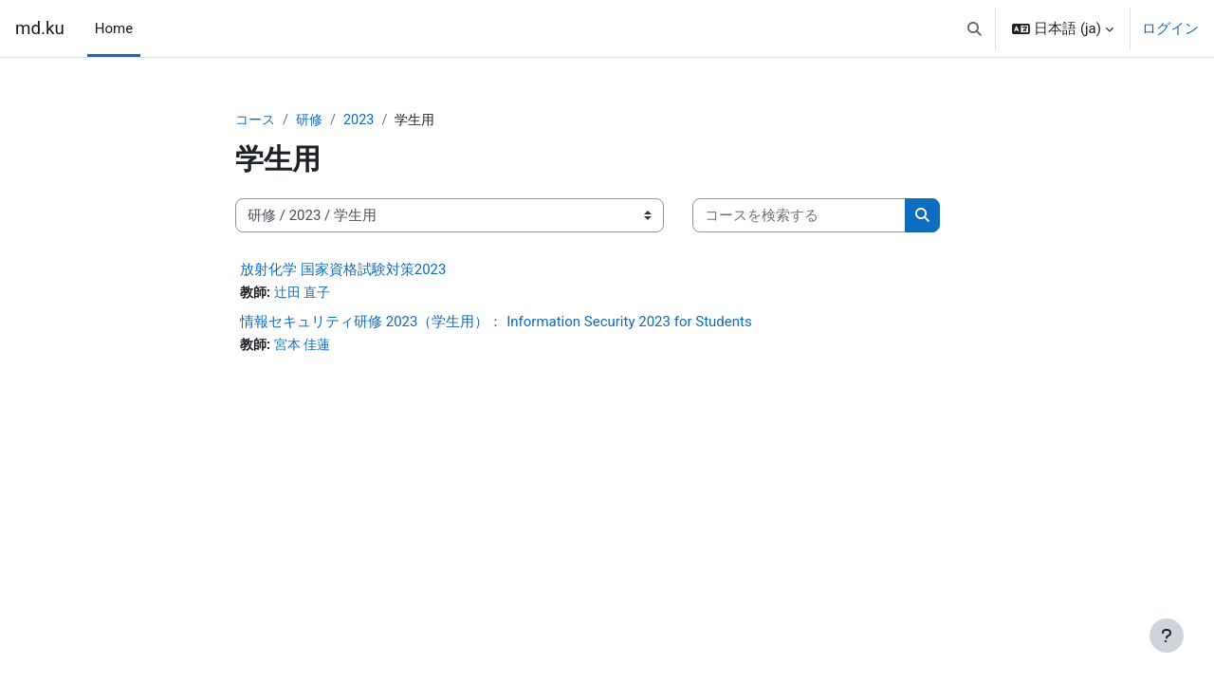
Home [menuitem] (114, 28)
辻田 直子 (306, 294)
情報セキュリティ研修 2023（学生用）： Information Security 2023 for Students (496, 323)
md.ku (39, 28)
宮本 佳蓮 (306, 347)
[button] (974, 28)
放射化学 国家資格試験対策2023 (343, 270)
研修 (313, 120)
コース (256, 120)
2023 (364, 120)
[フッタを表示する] (1167, 635)
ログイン (1170, 28)
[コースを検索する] (799, 216)
